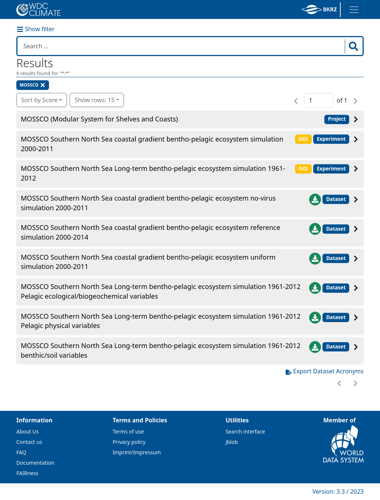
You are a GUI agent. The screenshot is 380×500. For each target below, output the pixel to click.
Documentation (35, 462)
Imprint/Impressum (137, 452)
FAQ (21, 452)
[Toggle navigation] (354, 9)
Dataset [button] (336, 199)
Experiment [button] (331, 139)
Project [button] (337, 119)
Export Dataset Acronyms (325, 371)
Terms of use (128, 431)
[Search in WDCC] (182, 46)
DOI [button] (303, 139)
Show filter (36, 29)
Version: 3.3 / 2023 (338, 491)
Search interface (245, 431)
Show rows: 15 (94, 100)
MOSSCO (33, 85)
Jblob (232, 441)
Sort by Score (39, 100)
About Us (27, 431)
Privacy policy (129, 441)
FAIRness (27, 473)
